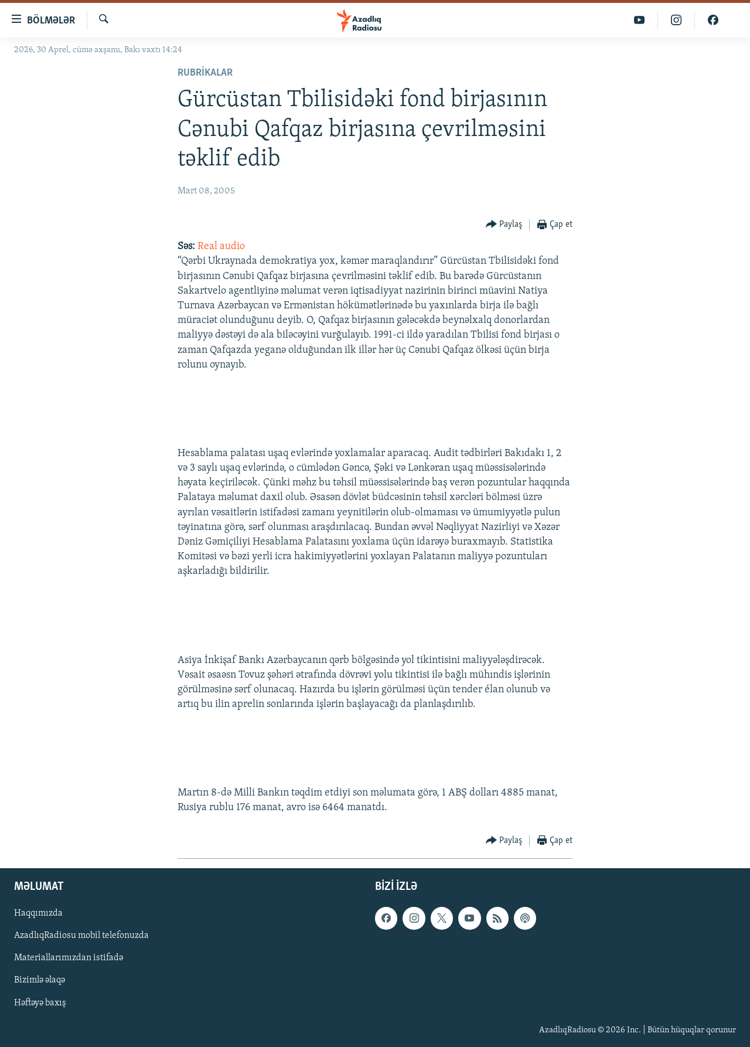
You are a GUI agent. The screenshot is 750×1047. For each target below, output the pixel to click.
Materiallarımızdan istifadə (68, 958)
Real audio (221, 246)
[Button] (504, 225)
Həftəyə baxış (40, 1002)
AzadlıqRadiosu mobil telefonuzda (81, 935)
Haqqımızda (38, 913)
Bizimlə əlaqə (39, 980)
